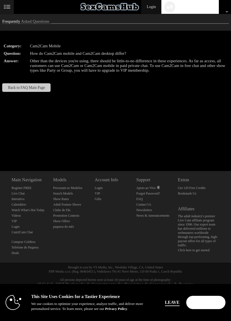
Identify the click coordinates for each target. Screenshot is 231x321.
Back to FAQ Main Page (26, 88)
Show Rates (61, 199)
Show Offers (61, 221)
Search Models (63, 193)
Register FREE (22, 188)
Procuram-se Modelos (67, 188)
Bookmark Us (187, 193)
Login (151, 7)
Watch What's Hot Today (28, 210)
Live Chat (18, 193)
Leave (174, 302)
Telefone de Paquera (25, 247)
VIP (14, 221)
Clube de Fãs (61, 210)
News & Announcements (152, 216)
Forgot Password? (148, 193)
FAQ (139, 199)
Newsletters (144, 210)
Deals (15, 253)
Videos (16, 216)
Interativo (18, 199)
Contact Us (143, 204)
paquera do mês (63, 227)
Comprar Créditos (23, 242)
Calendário (19, 204)
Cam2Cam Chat (22, 232)
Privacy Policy (97, 309)
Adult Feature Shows (67, 204)
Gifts (98, 199)
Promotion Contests (66, 216)
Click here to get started (194, 250)
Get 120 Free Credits (192, 188)
